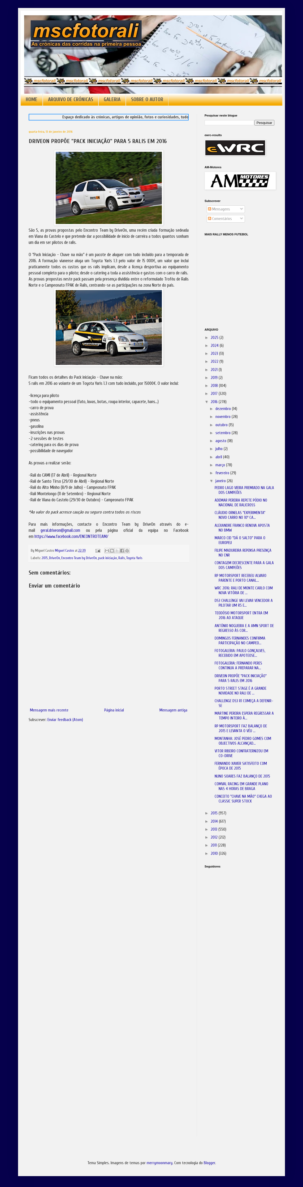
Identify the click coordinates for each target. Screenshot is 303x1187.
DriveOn (54, 558)
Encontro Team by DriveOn (79, 558)
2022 (215, 361)
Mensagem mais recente (49, 710)
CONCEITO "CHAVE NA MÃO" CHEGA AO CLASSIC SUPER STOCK (243, 799)
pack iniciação (107, 558)
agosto (221, 441)
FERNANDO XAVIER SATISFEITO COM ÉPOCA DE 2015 (241, 766)
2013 (214, 829)
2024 (215, 345)
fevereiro (222, 473)
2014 (215, 821)
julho (219, 449)
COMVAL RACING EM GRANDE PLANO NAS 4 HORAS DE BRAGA (241, 786)
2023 (215, 353)
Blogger (209, 1163)
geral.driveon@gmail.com (60, 530)
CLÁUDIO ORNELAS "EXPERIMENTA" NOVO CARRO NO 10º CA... (240, 515)
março (220, 465)
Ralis (121, 558)
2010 (215, 853)
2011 (214, 845)
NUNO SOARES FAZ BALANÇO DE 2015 (242, 776)
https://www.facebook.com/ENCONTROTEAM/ (71, 536)
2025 (215, 337)
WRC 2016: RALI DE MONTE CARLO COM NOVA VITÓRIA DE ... (244, 590)
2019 (215, 377)
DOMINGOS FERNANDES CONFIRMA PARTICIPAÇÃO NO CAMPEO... (240, 640)
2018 (215, 385)
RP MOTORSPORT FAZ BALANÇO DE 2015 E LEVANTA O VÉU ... (241, 728)
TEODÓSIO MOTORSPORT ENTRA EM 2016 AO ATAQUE (241, 615)
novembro (223, 417)
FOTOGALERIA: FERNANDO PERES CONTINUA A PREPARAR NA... (238, 665)
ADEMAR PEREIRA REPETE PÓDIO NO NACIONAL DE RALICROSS (241, 502)
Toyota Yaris (134, 558)
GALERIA (112, 99)
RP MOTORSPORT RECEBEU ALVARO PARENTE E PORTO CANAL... (240, 578)
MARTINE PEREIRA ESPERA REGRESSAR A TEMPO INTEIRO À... (244, 715)
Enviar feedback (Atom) (65, 720)
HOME (31, 99)
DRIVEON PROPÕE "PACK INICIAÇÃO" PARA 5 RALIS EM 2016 (241, 678)
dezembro (223, 409)
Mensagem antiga (173, 710)
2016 (215, 402)
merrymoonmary (159, 1163)
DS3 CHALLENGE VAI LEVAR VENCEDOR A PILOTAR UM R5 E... (244, 603)
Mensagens (219, 209)
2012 (215, 837)
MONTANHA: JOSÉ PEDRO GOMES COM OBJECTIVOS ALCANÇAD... (243, 741)
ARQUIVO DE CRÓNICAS (70, 99)
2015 (45, 558)
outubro (222, 425)
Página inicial (114, 710)
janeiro (221, 481)
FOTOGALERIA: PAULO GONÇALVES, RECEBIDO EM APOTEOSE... (240, 653)
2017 (215, 393)
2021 (215, 370)
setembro (223, 433)
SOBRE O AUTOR (147, 99)
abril (219, 457)
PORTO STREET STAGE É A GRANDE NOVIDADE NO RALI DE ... (240, 691)
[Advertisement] (231, 946)
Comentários (220, 219)
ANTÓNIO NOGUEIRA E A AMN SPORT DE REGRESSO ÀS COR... (244, 628)
